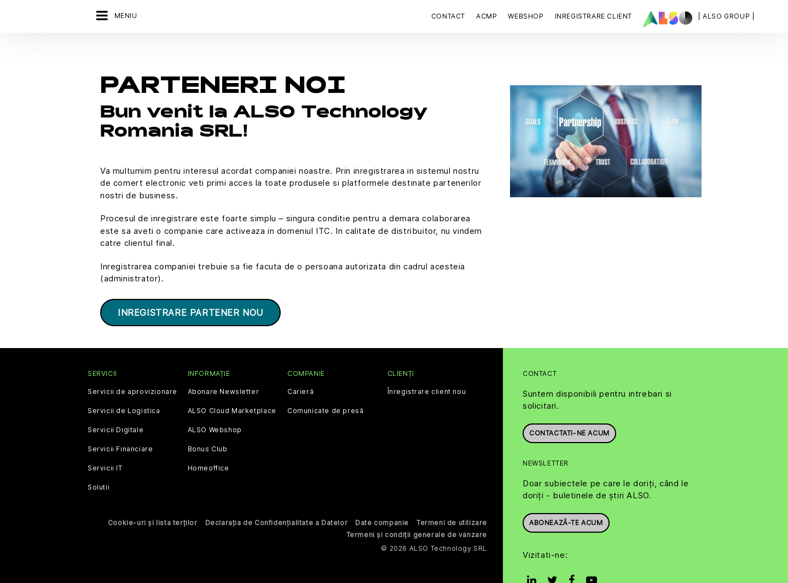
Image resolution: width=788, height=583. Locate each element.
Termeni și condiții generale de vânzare (416, 507)
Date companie (382, 495)
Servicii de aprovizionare (132, 364)
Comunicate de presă (325, 383)
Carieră (300, 364)
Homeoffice (208, 440)
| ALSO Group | (726, 16)
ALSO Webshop (215, 402)
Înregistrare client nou (426, 364)
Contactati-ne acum (569, 405)
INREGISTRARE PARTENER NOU (190, 284)
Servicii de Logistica (124, 383)
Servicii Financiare (120, 421)
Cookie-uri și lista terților (153, 495)
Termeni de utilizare (451, 495)
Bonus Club (208, 421)
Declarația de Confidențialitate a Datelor (276, 495)
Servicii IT (105, 440)
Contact (448, 16)
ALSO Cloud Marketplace (232, 383)
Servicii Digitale (115, 402)
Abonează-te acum (566, 495)
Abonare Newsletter (223, 364)
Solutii (98, 459)
